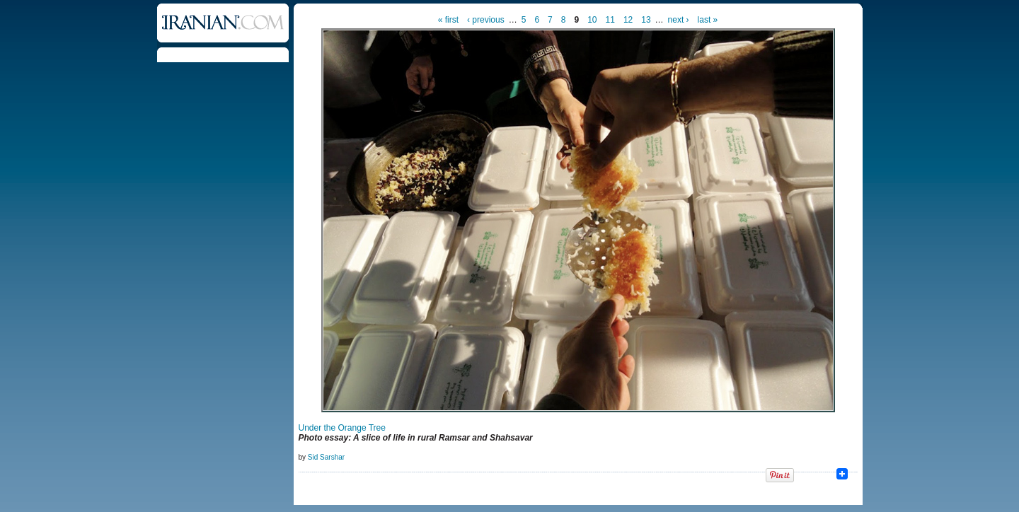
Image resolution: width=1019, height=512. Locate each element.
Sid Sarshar (326, 457)
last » (708, 20)
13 (645, 20)
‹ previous (486, 20)
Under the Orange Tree (342, 428)
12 (628, 20)
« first (448, 20)
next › (678, 20)
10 (592, 20)
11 (610, 20)
